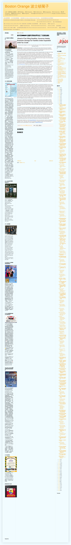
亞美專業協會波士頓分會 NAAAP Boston (62, 69)
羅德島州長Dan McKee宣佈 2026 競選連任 (62, 457)
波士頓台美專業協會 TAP (62, 71)
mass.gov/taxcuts (22, 64)
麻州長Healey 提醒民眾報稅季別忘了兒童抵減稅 (62, 338)
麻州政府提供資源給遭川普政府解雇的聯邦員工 (62, 375)
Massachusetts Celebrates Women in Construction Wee (62, 434)
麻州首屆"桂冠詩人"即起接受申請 (62, 254)
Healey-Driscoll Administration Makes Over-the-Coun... (62, 393)
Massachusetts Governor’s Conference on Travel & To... (62, 422)
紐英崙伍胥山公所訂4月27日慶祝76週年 (62, 454)
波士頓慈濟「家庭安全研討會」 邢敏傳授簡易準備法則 (62, 361)
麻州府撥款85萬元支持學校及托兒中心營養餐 (62, 112)
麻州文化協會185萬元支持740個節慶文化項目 (62, 396)
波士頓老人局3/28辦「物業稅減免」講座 (62, 267)
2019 (59, 470)
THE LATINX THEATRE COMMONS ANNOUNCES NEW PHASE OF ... (62, 247)
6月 (59, 99)
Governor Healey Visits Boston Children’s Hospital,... (61, 271)
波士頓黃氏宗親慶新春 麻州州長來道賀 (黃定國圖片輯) (62, 451)
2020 (59, 468)
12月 (60, 90)
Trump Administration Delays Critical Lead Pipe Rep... (62, 169)
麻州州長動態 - (58, 25)
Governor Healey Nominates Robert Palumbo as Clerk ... (62, 325)
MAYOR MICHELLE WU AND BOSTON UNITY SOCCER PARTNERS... (62, 314)
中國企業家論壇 (60, 80)
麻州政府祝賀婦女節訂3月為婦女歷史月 (62, 369)
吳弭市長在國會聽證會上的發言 (62, 419)
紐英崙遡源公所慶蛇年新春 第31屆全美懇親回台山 (62, 105)
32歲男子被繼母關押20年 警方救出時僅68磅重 (62, 298)
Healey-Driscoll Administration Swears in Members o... (62, 444)
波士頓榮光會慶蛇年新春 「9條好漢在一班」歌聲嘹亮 (62, 282)
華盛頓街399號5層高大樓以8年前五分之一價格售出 (62, 372)
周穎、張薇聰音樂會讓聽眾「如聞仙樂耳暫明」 (62, 389)
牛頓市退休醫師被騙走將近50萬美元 (62, 163)
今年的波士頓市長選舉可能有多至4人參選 (62, 336)
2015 (59, 475)
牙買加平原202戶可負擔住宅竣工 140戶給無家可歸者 (62, 329)
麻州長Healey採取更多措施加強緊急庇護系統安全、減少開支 (62, 286)
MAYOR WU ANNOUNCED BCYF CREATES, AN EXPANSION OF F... (62, 208)
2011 (59, 481)
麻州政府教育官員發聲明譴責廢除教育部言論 (62, 437)
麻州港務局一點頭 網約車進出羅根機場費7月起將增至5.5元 (62, 225)
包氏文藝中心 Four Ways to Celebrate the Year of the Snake (30, 18)
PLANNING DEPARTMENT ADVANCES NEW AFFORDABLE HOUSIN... (62, 318)
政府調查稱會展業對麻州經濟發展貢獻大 (62, 219)
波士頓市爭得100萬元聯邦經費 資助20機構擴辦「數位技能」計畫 (62, 155)
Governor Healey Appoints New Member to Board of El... (62, 166)
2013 (59, 478)
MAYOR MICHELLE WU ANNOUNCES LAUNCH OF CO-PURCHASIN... (62, 232)
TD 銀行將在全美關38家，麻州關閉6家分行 (62, 264)
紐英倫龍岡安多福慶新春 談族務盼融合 (62, 414)
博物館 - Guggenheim (51, 23)
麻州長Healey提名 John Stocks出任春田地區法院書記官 (62, 403)
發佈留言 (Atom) (22, 162)
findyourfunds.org (39, 122)
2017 (59, 473)
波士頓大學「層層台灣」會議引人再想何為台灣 (62, 121)
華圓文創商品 (60, 81)
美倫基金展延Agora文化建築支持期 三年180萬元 (62, 430)
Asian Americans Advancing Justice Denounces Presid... (62, 275)
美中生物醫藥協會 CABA (62, 75)
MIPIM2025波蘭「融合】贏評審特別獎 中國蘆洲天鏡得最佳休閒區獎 (62, 294)
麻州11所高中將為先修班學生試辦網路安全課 (62, 221)
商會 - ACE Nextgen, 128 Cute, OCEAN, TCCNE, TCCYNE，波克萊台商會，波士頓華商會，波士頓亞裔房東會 (21, 23)
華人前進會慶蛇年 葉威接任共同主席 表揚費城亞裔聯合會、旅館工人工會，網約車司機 (62, 365)
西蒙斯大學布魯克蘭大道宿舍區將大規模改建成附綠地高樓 (62, 172)
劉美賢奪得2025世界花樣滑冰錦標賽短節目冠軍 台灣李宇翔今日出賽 (62, 141)
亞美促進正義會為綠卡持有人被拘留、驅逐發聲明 (62, 358)
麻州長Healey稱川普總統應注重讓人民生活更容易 (62, 115)
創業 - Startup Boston (43, 23)
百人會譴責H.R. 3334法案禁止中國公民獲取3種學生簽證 (62, 239)
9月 (59, 94)
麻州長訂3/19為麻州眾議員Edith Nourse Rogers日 (62, 229)
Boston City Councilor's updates (52, 27)
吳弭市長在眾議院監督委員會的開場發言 (62, 381)
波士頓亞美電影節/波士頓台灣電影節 (47, 18)
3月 (59, 103)
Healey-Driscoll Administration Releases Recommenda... (62, 332)
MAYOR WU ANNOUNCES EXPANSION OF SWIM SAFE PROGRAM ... (62, 407)
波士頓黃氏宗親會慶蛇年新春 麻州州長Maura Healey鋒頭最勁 (62, 448)
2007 (59, 487)
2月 (59, 459)
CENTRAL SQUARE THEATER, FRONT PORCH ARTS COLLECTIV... (62, 427)
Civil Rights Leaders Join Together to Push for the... (62, 400)
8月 (59, 96)
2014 (59, 477)
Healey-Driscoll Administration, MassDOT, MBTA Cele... (62, 184)
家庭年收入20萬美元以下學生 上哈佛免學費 (62, 279)
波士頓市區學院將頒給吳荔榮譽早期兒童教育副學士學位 (62, 144)
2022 (59, 465)
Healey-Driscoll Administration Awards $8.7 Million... (61, 301)
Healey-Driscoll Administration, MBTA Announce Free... (62, 203)
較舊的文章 (51, 160)
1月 (59, 461)
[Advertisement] (9, 518)
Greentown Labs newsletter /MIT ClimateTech (11, 25)
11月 (59, 91)
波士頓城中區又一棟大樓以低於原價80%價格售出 (62, 108)
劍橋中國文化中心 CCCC (62, 67)
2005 (59, 490)
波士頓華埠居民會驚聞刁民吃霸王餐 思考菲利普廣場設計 (62, 383)
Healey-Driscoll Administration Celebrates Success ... (61, 342)
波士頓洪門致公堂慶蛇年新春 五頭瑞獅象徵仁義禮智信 (62, 416)
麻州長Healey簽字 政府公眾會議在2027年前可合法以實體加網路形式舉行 (62, 125)
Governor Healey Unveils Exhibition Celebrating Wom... (62, 322)
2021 (59, 467)
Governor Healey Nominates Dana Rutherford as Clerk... (62, 151)
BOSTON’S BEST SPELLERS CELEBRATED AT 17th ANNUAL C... (62, 290)
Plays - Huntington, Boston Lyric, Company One (44, 21)
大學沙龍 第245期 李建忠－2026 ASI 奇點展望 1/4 (12, 29)
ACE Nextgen (60, 57)
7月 (59, 97)
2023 (59, 464)
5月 (59, 100)
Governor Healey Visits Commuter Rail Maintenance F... (62, 305)
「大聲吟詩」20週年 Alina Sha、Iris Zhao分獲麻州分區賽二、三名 (62, 243)
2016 (59, 474)
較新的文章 (19, 160)
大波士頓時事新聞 (7, 18)
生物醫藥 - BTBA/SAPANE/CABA (25, 25)
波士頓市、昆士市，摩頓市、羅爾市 (10, 27)
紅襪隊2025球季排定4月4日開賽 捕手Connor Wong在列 (62, 129)
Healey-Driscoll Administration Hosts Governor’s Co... (62, 261)
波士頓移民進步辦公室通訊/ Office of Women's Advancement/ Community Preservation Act (31, 27)
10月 (60, 93)
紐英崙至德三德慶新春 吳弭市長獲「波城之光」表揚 (62, 195)
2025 (59, 89)
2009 (59, 484)
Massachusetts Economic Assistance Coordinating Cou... (61, 177)
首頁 (35, 160)
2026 (59, 87)
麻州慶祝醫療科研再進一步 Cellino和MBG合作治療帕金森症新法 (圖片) (62, 159)
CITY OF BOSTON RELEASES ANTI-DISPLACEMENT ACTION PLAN (62, 192)
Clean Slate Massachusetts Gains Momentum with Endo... (62, 354)
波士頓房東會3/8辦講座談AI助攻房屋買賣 (62, 378)
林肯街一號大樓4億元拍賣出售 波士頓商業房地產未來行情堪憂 (62, 199)
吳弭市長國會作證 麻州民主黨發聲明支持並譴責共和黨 (62, 411)
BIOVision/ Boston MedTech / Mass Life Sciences (38, 25)
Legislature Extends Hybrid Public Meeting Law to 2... (62, 212)
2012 (59, 480)
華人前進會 (60, 66)
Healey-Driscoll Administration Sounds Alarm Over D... (62, 215)
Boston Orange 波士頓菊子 (27, 6)
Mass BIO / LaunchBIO (51, 25)
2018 (59, 471)
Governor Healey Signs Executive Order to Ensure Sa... (62, 346)
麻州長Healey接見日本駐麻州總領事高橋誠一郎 (62, 137)
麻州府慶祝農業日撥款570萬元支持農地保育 (62, 257)
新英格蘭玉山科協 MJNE (62, 72)
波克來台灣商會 (60, 79)
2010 (59, 483)
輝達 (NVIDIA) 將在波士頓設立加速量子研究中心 (62, 188)
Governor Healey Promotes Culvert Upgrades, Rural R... (62, 251)
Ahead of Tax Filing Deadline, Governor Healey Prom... (62, 350)
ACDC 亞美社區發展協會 (15, 18)
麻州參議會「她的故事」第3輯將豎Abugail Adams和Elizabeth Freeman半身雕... (62, 133)
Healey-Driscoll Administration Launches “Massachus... (61, 309)
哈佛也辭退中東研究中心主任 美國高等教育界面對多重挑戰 (62, 118)
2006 (59, 488)
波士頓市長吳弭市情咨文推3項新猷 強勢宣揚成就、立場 (62, 236)
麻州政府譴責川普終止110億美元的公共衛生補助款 (62, 147)
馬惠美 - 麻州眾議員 (62, 27)
